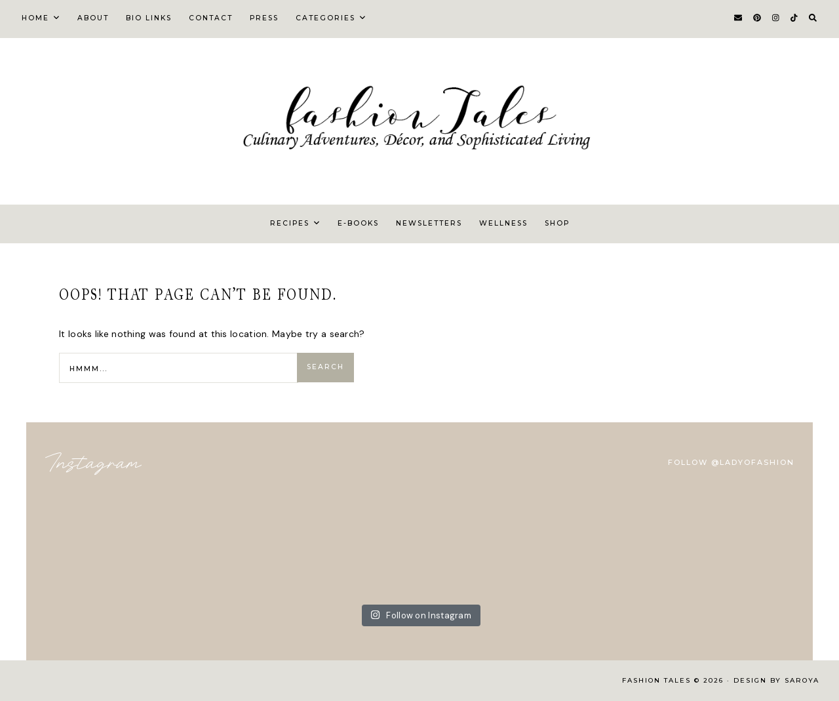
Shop (557, 223)
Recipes (289, 223)
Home (35, 18)
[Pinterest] (757, 18)
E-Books (358, 223)
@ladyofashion (752, 462)
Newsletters (429, 223)
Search (325, 367)
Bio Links (149, 18)
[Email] (738, 18)
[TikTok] (794, 18)
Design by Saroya (776, 680)
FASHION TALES (658, 680)
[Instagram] (775, 18)
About (93, 18)
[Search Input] (178, 368)
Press (264, 18)
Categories (325, 18)
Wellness (503, 223)
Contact (211, 18)
